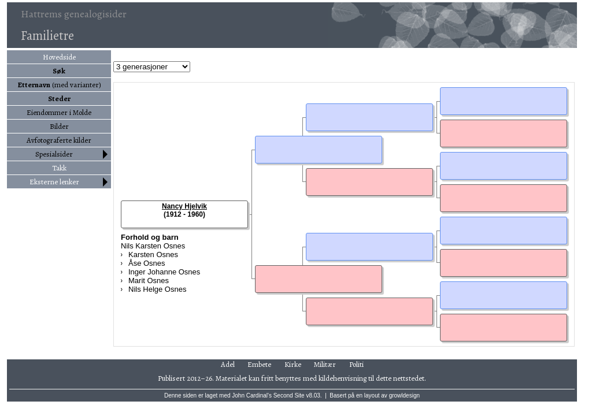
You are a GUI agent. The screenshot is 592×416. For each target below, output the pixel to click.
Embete (259, 364)
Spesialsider (54, 154)
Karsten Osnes (153, 254)
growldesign (404, 395)
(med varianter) (59, 85)
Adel (228, 364)
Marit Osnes (148, 280)
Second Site (289, 395)
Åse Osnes (146, 263)
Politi (356, 364)
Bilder (59, 126)
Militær (325, 364)
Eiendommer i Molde (59, 112)
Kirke (292, 364)
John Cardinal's (252, 395)
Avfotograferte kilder (59, 140)
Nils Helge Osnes (157, 289)
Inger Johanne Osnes (164, 272)
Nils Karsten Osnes (153, 246)
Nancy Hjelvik (184, 206)
